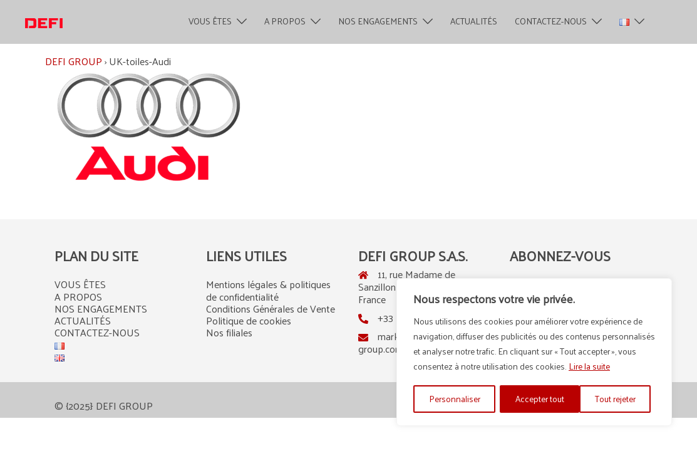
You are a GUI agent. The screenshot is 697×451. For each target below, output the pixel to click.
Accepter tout (615, 399)
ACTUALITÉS (473, 21)
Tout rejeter (535, 399)
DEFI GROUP (73, 61)
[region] (534, 352)
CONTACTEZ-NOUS (551, 21)
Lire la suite (589, 367)
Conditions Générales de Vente (270, 308)
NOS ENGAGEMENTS (378, 21)
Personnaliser (454, 399)
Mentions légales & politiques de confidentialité (268, 290)
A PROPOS (285, 21)
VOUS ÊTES (210, 21)
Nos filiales (229, 332)
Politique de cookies (248, 320)
